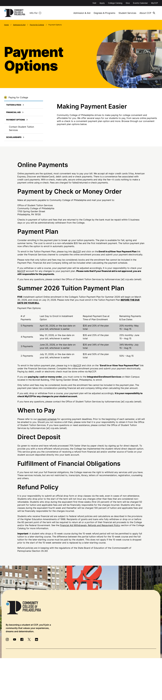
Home (6, 25)
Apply (102, 3)
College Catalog (115, 3)
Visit (94, 3)
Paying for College (37, 25)
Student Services (127, 13)
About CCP (145, 13)
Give (128, 3)
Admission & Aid (81, 13)
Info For (34, 13)
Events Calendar (140, 3)
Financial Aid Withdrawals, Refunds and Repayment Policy (90, 525)
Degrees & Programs (104, 13)
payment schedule (47, 419)
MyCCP (154, 3)
